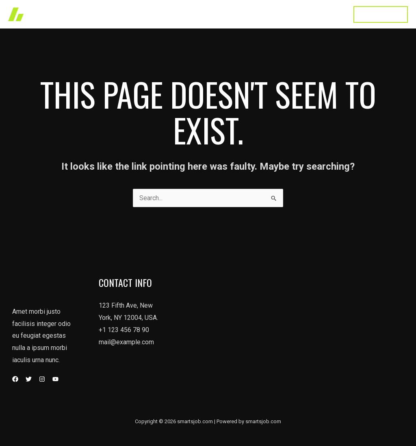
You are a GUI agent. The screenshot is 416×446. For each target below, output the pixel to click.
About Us (245, 14)
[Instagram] (42, 379)
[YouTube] (55, 379)
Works (172, 14)
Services (206, 14)
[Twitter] (29, 379)
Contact (328, 14)
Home (141, 14)
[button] (380, 14)
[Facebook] (15, 379)
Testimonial (287, 14)
